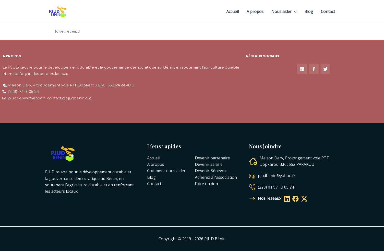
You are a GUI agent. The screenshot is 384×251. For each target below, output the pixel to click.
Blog (308, 11)
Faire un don (206, 183)
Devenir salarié (209, 164)
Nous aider (284, 11)
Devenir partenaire (212, 158)
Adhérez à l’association (216, 177)
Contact (328, 11)
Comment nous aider (166, 170)
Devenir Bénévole (211, 170)
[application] (294, 11)
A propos (255, 11)
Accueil (232, 11)
